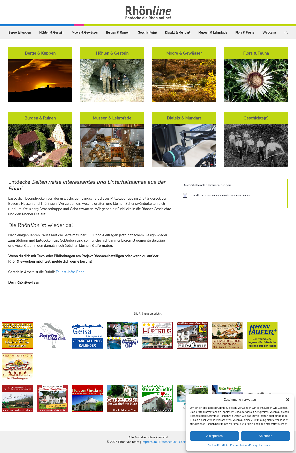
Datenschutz (168, 442)
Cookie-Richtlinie (218, 445)
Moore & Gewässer (85, 32)
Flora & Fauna (244, 32)
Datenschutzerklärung (243, 445)
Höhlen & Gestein (51, 32)
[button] (288, 400)
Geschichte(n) (147, 32)
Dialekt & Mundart (177, 32)
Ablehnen (265, 436)
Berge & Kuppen (19, 32)
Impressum (265, 445)
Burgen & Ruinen (118, 32)
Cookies (184, 442)
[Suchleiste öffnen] (286, 32)
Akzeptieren (214, 436)
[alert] (233, 195)
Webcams (269, 32)
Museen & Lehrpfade (212, 32)
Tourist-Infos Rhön (70, 272)
